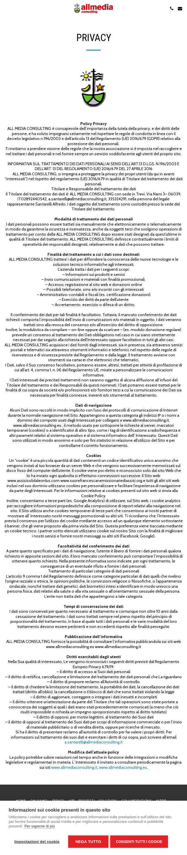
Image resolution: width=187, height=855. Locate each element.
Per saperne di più (39, 827)
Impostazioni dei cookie (37, 841)
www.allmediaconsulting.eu (123, 767)
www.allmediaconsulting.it (74, 767)
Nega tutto (88, 841)
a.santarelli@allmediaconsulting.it (93, 742)
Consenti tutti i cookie (140, 842)
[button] (6, 8)
